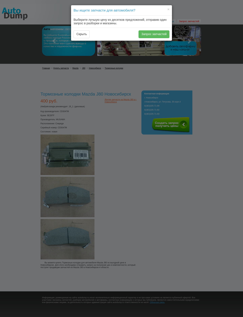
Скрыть (81, 34)
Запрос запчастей (154, 34)
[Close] (168, 9)
